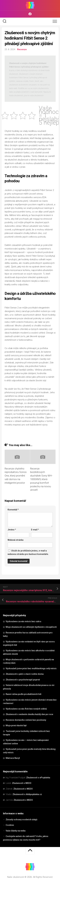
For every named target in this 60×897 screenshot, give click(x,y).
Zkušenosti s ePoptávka (38, 777)
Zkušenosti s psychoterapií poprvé (23, 679)
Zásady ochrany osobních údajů (21, 819)
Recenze (22, 49)
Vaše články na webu (16, 831)
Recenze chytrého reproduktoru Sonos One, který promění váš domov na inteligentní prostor (16, 475)
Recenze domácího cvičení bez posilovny (26, 720)
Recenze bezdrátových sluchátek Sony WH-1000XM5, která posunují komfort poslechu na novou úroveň (41, 479)
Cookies (10, 825)
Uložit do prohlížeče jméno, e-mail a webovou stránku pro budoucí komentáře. (28, 552)
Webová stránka (15, 540)
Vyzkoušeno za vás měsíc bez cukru (23, 621)
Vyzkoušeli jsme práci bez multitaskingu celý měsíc (31, 668)
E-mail (35, 529)
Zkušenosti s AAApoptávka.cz (27, 794)
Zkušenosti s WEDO (21, 783)
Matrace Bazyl (13, 758)
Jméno (12, 529)
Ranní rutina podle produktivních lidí (23, 694)
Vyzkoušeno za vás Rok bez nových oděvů (26, 709)
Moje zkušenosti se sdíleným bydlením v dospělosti (31, 627)
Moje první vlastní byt (16, 725)
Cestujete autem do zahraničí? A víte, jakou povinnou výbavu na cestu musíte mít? (25, 838)
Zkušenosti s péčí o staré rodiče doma (25, 674)
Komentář (13, 509)
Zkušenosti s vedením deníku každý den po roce (29, 714)
